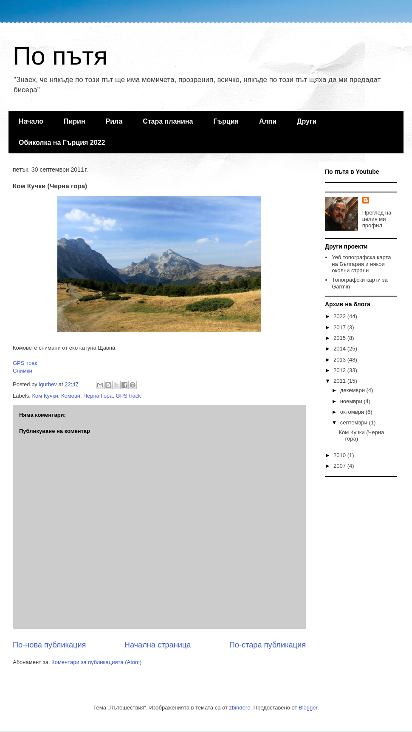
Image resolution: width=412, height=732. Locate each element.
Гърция (226, 121)
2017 (340, 327)
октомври (353, 412)
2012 (340, 370)
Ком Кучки (45, 396)
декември (353, 390)
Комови (70, 396)
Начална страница (157, 645)
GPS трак (25, 363)
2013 (340, 359)
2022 (340, 316)
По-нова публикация (49, 645)
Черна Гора (98, 396)
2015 (340, 338)
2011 (340, 381)
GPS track (128, 396)
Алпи (268, 121)
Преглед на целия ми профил (376, 219)
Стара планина (168, 121)
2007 (340, 466)
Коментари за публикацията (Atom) (96, 662)
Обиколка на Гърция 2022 (62, 142)
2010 (340, 455)
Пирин (74, 121)
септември (354, 422)
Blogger (308, 707)
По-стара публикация (267, 645)
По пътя (60, 56)
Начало (31, 121)
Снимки (22, 370)
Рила (114, 121)
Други (306, 121)
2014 (340, 348)
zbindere (240, 707)
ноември (352, 401)
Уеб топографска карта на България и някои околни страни (361, 264)
